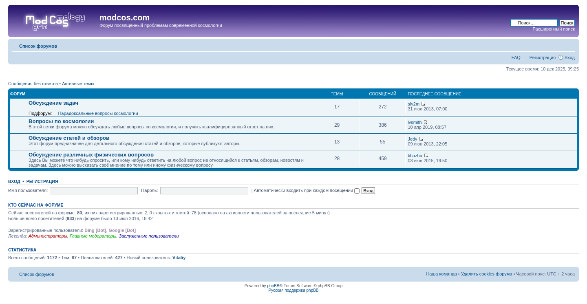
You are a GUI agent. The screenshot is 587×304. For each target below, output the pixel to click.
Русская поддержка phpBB (293, 290)
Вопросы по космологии (61, 121)
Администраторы (47, 236)
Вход (570, 57)
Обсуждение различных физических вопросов (91, 155)
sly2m (413, 103)
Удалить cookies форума (486, 273)
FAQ (516, 57)
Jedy (412, 139)
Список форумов (38, 46)
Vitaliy (178, 257)
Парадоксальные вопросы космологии (98, 113)
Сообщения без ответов (33, 83)
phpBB (273, 286)
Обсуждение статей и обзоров (69, 138)
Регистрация (543, 57)
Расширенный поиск (553, 28)
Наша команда (441, 273)
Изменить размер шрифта (569, 44)
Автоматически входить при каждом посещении (307, 190)
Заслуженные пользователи (149, 236)
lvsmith (414, 122)
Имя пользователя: (28, 190)
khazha (415, 155)
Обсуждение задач (53, 103)
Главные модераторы (93, 236)
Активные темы (78, 83)
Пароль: (149, 190)
